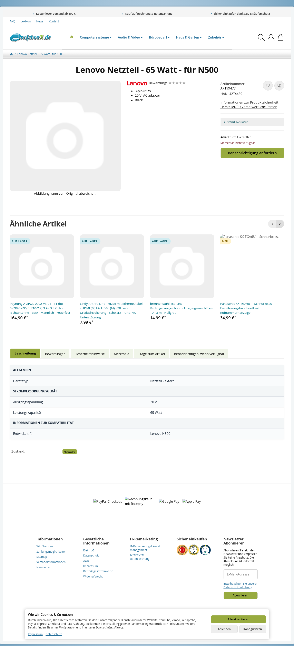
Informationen (50, 539)
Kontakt (54, 21)
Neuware (69, 452)
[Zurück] (272, 224)
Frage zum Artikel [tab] (151, 354)
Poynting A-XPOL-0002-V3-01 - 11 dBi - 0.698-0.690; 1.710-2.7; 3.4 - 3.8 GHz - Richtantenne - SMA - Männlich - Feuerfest (40, 308)
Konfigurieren (252, 629)
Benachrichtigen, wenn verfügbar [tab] (199, 354)
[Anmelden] (271, 37)
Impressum (35, 634)
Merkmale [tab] (121, 354)
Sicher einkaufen (192, 539)
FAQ (12, 21)
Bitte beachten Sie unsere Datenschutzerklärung (240, 585)
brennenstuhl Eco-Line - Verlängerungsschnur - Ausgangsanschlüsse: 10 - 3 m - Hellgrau (182, 308)
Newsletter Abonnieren (234, 541)
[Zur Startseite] (30, 37)
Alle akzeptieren (238, 619)
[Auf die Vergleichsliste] (279, 86)
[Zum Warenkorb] (280, 37)
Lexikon (26, 21)
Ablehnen (224, 629)
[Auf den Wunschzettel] (268, 86)
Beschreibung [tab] (25, 353)
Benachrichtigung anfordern (252, 152)
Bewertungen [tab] (55, 354)
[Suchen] (261, 37)
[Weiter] (280, 224)
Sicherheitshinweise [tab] (90, 354)
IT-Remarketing (144, 539)
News (39, 21)
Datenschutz (54, 634)
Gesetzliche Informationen (96, 541)
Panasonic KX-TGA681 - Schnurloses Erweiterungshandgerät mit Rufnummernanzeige (246, 308)
